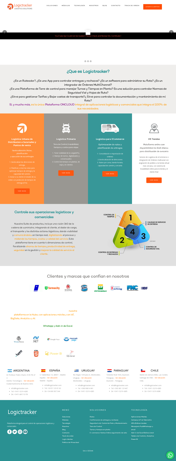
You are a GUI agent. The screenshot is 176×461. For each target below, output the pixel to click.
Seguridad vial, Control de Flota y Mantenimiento (108, 423)
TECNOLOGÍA (79, 5)
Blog (64, 430)
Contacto (65, 433)
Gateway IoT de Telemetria (141, 420)
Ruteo (92, 417)
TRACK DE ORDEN (131, 5)
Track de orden (67, 436)
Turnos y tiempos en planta (100, 430)
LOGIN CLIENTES (153, 7)
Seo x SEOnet (88, 451)
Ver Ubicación (29, 381)
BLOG (105, 5)
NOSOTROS (94, 5)
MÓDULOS (66, 5)
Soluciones (66, 417)
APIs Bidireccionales (139, 423)
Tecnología (66, 423)
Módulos (65, 420)
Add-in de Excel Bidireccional (142, 433)
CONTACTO (116, 5)
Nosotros (65, 426)
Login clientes (67, 439)
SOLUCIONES (52, 5)
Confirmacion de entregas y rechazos (104, 420)
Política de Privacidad (70, 442)
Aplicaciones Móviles (139, 417)
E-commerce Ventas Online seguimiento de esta (108, 433)
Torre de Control (96, 426)
